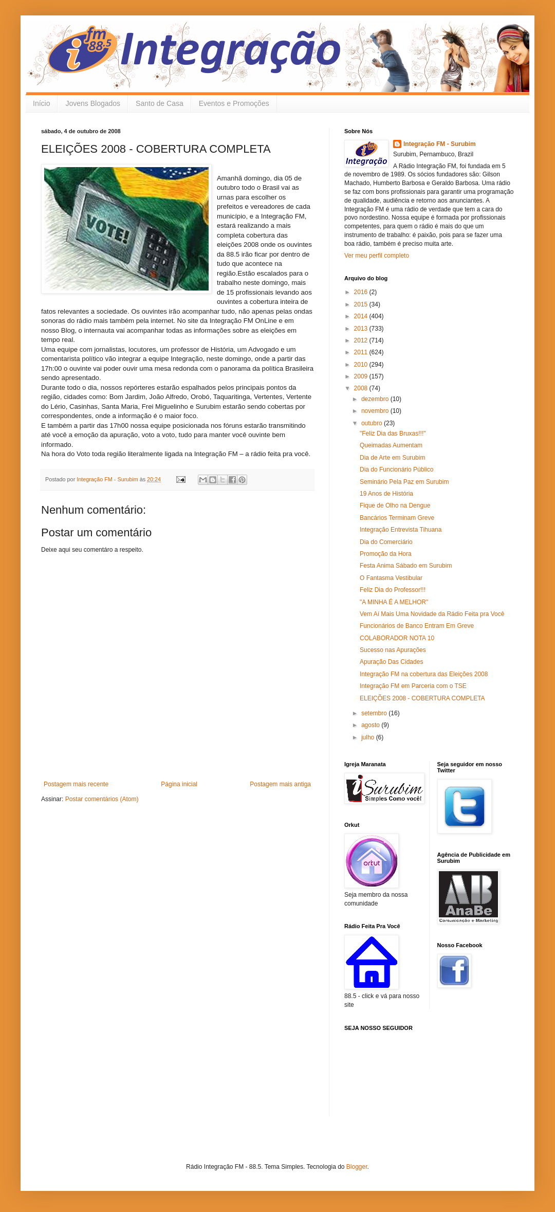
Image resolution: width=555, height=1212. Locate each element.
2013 (361, 328)
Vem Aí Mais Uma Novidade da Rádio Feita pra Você (432, 614)
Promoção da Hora (386, 553)
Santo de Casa (159, 103)
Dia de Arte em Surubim (392, 457)
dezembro (376, 399)
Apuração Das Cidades (391, 661)
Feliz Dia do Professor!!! (392, 589)
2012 (361, 340)
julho (368, 737)
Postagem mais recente (76, 784)
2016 (361, 292)
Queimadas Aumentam (391, 445)
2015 (361, 304)
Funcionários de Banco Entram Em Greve (417, 625)
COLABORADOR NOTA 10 (397, 638)
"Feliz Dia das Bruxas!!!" (393, 433)
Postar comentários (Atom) (102, 799)
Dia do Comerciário (386, 542)
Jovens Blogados (92, 103)
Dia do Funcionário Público (396, 469)
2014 (361, 316)
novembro (376, 410)
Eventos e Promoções (234, 103)
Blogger (356, 1166)
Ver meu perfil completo (376, 255)
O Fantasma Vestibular (391, 578)
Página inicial (179, 784)
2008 (361, 388)
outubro (372, 423)
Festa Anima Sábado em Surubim (406, 565)
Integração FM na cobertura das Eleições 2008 (424, 674)
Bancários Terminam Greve (397, 517)
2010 (361, 364)
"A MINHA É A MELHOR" (394, 602)
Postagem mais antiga (280, 784)
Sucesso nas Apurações (393, 650)
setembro (374, 713)
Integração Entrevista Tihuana (400, 529)
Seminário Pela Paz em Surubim (404, 481)
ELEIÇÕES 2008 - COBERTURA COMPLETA (422, 698)
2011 (361, 352)
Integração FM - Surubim (439, 144)
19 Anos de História (386, 493)
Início (41, 103)
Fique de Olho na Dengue (395, 505)
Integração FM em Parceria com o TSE (413, 686)
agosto (371, 725)
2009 (361, 376)
